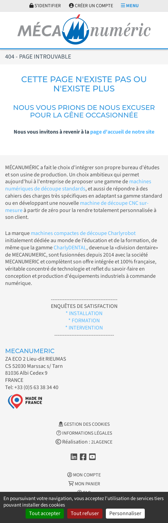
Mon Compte (84, 475)
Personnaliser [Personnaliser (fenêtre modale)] (125, 513)
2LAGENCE (101, 442)
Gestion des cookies (84, 424)
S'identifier (45, 5)
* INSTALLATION (84, 313)
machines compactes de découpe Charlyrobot (83, 233)
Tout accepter (44, 513)
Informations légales (84, 433)
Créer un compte (91, 5)
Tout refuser (85, 513)
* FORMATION (84, 320)
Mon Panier (84, 484)
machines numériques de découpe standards (78, 185)
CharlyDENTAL (70, 247)
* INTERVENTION (84, 328)
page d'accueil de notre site (122, 132)
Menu (130, 5)
